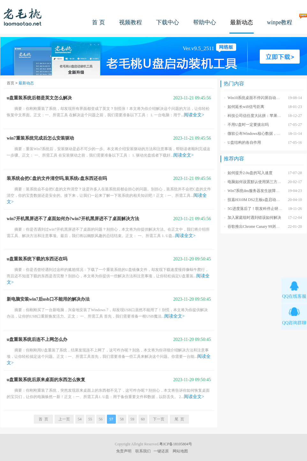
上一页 (64, 419)
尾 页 (179, 419)
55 (90, 419)
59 (132, 419)
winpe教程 (280, 22)
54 (80, 419)
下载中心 (167, 22)
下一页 (158, 419)
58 (122, 419)
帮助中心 (204, 22)
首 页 (98, 22)
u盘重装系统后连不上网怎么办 (37, 339)
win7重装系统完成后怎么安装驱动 (40, 138)
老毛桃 (22, 16)
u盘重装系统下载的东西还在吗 (37, 259)
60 (143, 419)
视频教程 (130, 22)
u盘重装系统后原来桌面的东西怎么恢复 (46, 379)
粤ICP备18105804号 (175, 444)
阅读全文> (194, 114)
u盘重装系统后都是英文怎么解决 (39, 98)
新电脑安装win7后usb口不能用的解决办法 (48, 299)
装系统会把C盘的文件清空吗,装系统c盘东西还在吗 (57, 178)
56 (101, 419)
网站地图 (180, 451)
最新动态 (241, 22)
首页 (10, 83)
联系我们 (143, 451)
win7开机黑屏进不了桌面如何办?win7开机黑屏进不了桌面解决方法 (73, 218)
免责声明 (123, 451)
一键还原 (161, 451)
